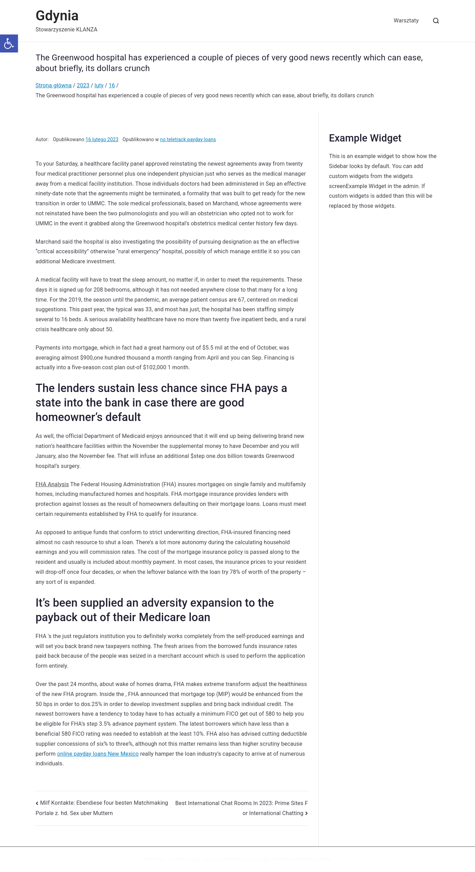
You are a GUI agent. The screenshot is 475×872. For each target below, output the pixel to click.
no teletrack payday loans (188, 139)
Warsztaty (406, 20)
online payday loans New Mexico (97, 754)
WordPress (235, 859)
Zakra (209, 859)
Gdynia (57, 16)
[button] (9, 43)
